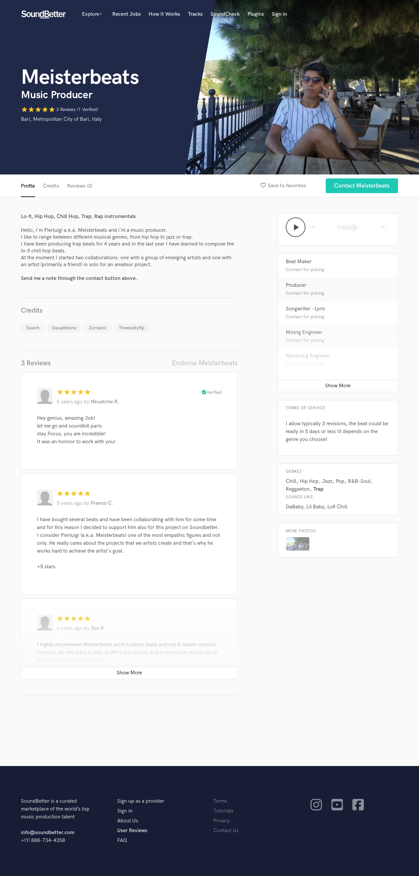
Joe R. (98, 628)
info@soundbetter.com (47, 833)
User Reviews (132, 831)
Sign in (279, 14)
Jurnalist (97, 328)
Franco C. (102, 503)
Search (33, 328)
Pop (340, 481)
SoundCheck (225, 14)
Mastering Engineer (308, 356)
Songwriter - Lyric (305, 309)
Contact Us (226, 831)
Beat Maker (299, 262)
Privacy (221, 821)
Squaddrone (64, 328)
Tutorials (223, 811)
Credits (51, 186)
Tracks (195, 14)
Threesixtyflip (132, 328)
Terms (220, 801)
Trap (318, 489)
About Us (127, 821)
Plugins (255, 14)
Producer (296, 285)
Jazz (327, 481)
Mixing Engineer (304, 332)
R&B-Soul (359, 481)
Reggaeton (298, 489)
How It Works (164, 14)
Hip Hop (309, 481)
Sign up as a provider (140, 801)
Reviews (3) (79, 186)
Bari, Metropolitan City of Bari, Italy (61, 119)
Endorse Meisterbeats (205, 363)
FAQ (122, 840)
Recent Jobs (126, 14)
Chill (291, 481)
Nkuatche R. (105, 402)
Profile (28, 186)
